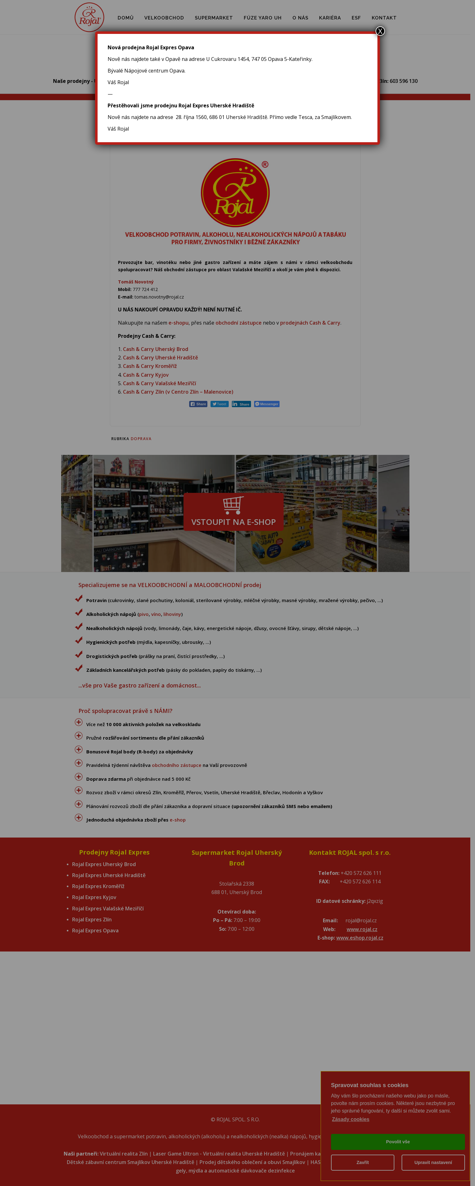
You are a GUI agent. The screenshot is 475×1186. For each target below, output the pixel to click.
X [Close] (380, 31)
